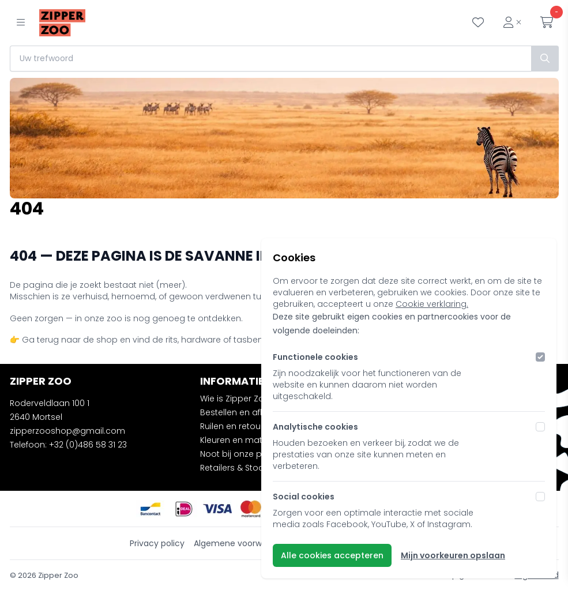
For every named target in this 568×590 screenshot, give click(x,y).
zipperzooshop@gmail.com (67, 430)
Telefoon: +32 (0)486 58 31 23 (68, 444)
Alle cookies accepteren (332, 555)
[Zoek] (545, 59)
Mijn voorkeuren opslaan (453, 555)
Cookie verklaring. (432, 304)
